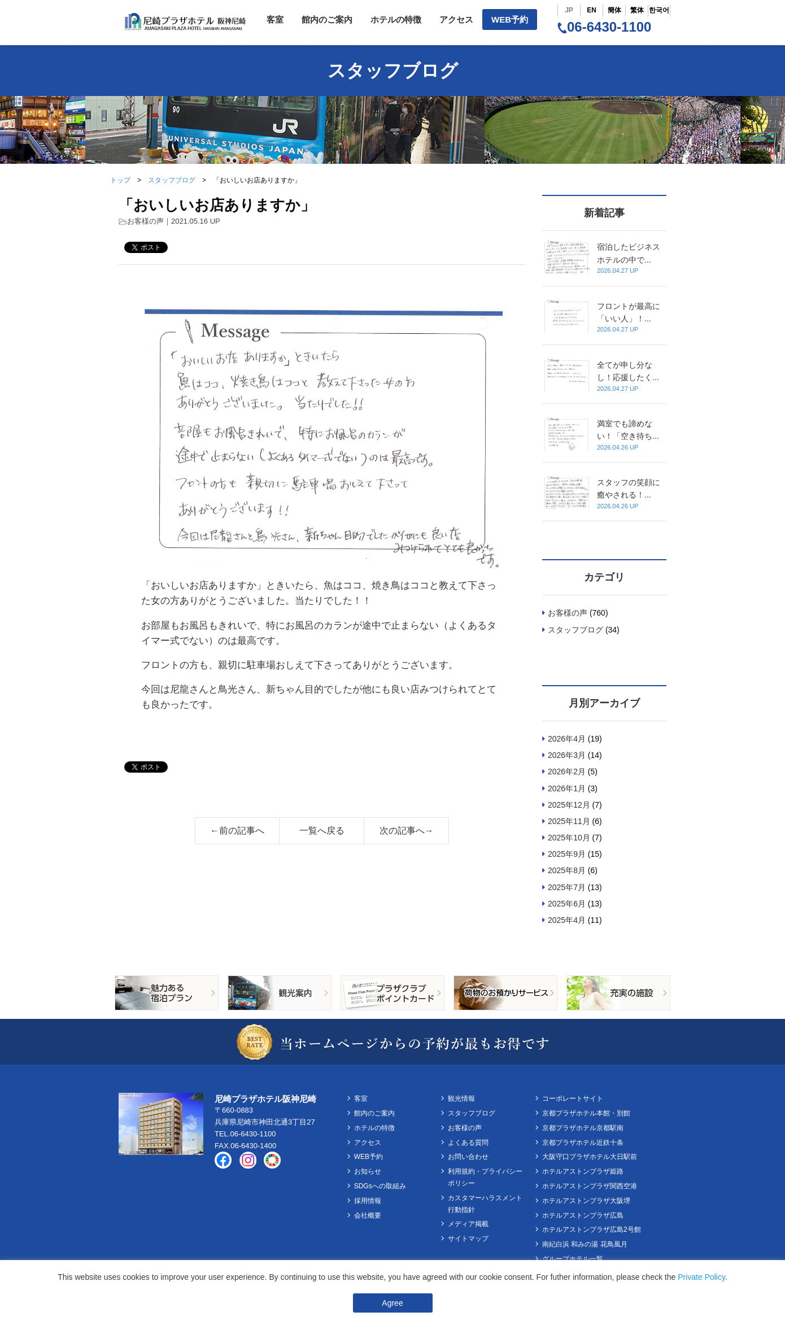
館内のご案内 (327, 19)
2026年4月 (567, 738)
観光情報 (461, 1098)
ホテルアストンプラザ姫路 (582, 1171)
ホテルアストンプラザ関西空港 (589, 1186)
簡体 (614, 10)
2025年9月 (567, 853)
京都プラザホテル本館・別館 (586, 1113)
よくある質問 (468, 1143)
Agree (392, 1302)
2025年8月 (567, 870)
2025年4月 (567, 920)
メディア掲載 (468, 1224)
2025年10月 (569, 837)
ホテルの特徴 (395, 19)
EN (591, 10)
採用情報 (367, 1201)
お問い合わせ (468, 1157)
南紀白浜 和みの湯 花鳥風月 (584, 1244)
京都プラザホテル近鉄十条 (582, 1143)
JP (569, 10)
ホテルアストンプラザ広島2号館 (591, 1230)
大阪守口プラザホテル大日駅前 (589, 1157)
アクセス (456, 19)
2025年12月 (569, 804)
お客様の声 (145, 221)
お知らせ (367, 1171)
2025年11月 (569, 821)
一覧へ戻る (321, 830)
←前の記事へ (237, 830)
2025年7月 (567, 887)
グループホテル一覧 (572, 1259)
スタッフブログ (171, 180)
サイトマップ (468, 1239)
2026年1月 (567, 788)
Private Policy (701, 1277)
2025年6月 (567, 903)
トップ (120, 180)
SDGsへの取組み (380, 1186)
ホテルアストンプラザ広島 (582, 1215)
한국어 (659, 10)
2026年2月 (567, 771)
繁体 (637, 10)
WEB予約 (509, 19)
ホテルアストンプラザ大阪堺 (586, 1201)
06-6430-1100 (604, 26)
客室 (275, 19)
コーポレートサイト (572, 1098)
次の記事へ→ (407, 830)
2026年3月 (567, 755)
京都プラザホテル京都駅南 (582, 1128)
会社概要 (367, 1215)
